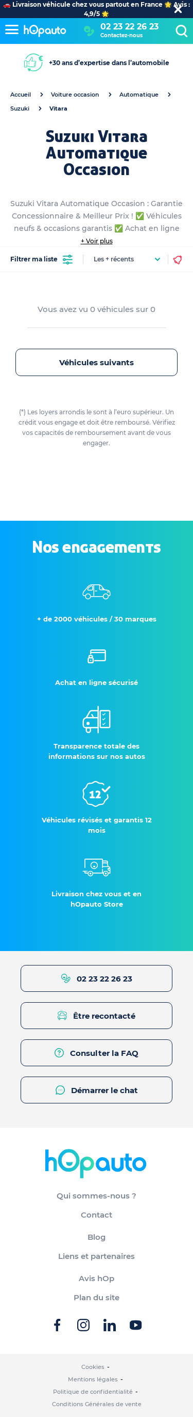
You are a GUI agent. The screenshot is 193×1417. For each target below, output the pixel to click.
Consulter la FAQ (96, 1053)
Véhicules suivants (96, 362)
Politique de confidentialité (93, 1391)
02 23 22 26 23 (129, 26)
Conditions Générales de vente (97, 1404)
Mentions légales (93, 1379)
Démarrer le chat (97, 1090)
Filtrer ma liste (41, 259)
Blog (96, 1237)
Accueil (20, 94)
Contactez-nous (121, 35)
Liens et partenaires (96, 1256)
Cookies (92, 1367)
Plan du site (96, 1297)
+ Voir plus (97, 241)
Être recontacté (96, 1016)
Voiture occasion (75, 94)
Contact (96, 1215)
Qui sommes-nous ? (96, 1196)
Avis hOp (96, 1278)
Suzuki (19, 108)
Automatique (139, 94)
